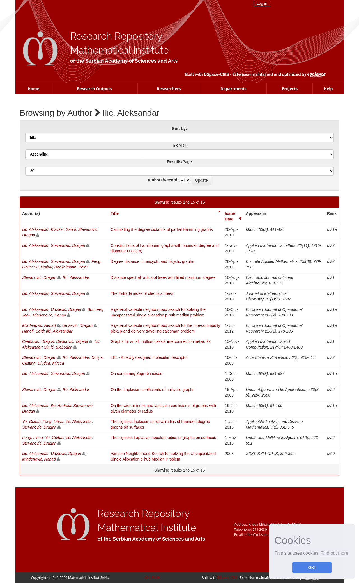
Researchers (169, 88)
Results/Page (179, 162)
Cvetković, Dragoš (38, 341)
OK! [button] (312, 567)
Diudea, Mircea (51, 363)
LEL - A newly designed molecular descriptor (149, 357)
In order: (180, 145)
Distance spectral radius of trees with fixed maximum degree (163, 277)
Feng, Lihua (53, 421)
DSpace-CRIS (216, 74)
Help (328, 88)
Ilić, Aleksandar (35, 229)
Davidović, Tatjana (72, 341)
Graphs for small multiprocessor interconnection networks (160, 341)
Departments (233, 88)
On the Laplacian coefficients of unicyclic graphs (152, 389)
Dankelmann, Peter (71, 267)
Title (115, 213)
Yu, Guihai (43, 267)
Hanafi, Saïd (33, 331)
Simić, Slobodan (58, 347)
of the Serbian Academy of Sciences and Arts (124, 61)
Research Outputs (94, 88)
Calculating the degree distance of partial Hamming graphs (162, 229)
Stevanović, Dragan (68, 245)
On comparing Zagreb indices (136, 373)
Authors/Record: (163, 180)
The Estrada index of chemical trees (142, 293)
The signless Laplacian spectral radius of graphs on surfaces (163, 437)
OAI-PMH (152, 577)
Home (33, 88)
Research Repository (116, 36)
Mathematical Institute (119, 50)
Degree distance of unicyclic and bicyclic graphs (152, 261)
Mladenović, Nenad (49, 315)
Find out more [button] (334, 553)
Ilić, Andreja (61, 405)
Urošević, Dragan (66, 309)
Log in (262, 3)
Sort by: (179, 128)
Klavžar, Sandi (63, 229)
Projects (290, 88)
